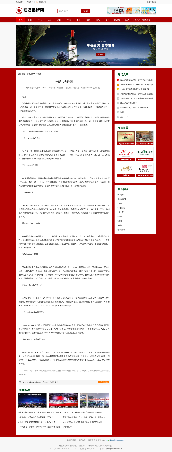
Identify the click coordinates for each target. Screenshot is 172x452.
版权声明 (91, 440)
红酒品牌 (146, 20)
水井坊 (121, 203)
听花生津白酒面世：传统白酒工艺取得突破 (136, 85)
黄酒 (59, 20)
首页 (21, 20)
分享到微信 (103, 382)
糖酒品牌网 (19, 2)
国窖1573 (124, 117)
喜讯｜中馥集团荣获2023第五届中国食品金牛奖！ (37, 422)
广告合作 (30, 2)
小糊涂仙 (121, 208)
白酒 (30, 20)
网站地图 (82, 440)
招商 (107, 20)
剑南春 (121, 195)
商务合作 (101, 440)
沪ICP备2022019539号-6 (114, 449)
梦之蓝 (121, 212)
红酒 (50, 20)
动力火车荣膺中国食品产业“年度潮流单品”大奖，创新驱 (39, 412)
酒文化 (117, 20)
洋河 (120, 221)
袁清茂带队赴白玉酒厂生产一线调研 (134, 108)
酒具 (98, 20)
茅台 (120, 217)
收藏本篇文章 (151, 2)
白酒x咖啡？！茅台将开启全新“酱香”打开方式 (35, 417)
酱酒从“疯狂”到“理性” (128, 103)
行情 (88, 20)
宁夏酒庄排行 (68, 427)
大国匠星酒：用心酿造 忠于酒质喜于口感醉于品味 (82, 422)
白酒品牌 (136, 20)
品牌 (127, 20)
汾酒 (122, 112)
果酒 (79, 20)
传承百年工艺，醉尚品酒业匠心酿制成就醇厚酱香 (82, 412)
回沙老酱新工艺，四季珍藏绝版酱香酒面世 (136, 98)
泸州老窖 (121, 230)
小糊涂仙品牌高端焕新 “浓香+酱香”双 (134, 89)
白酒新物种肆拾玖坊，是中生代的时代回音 (41, 382)
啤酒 (69, 20)
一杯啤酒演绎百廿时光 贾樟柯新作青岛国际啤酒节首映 (39, 427)
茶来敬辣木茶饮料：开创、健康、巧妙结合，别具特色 (84, 417)
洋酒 (40, 20)
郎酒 (120, 225)
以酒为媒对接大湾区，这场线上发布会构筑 (136, 94)
